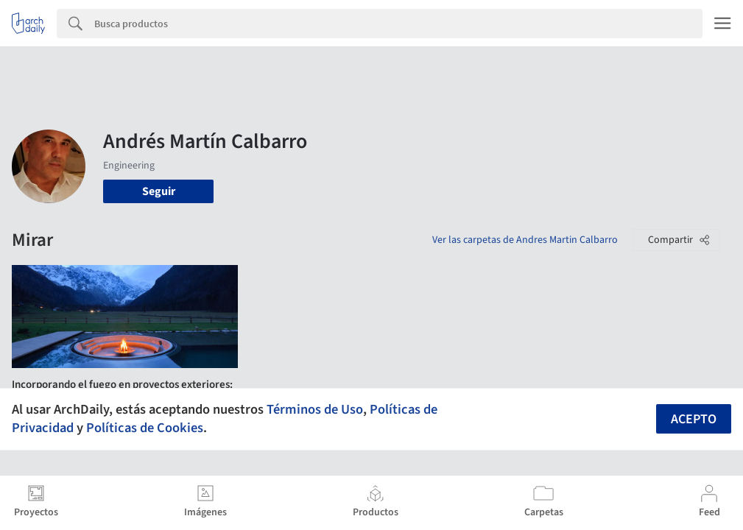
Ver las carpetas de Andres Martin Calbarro (525, 240)
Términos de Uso (315, 409)
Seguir (158, 191)
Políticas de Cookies (144, 427)
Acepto (693, 419)
